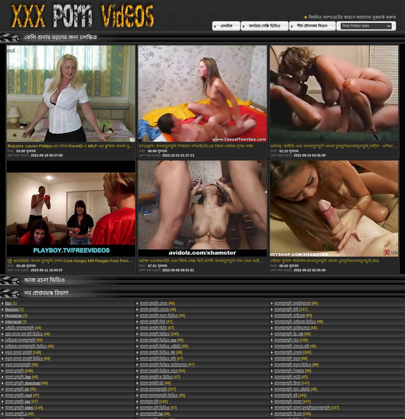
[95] (24, 340)
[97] (167, 365)
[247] (158, 389)
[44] (23, 328)
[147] (291, 309)
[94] (27, 358)
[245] (159, 334)
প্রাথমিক (226, 26)
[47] (22, 395)
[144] (24, 407)
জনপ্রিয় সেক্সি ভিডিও (264, 26)
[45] (291, 377)
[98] (291, 358)
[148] (23, 352)
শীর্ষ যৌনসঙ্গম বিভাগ (312, 26)
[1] (11, 303)
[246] (19, 371)
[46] (27, 334)
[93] (162, 371)
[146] (154, 401)
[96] (296, 303)
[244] (293, 414)
